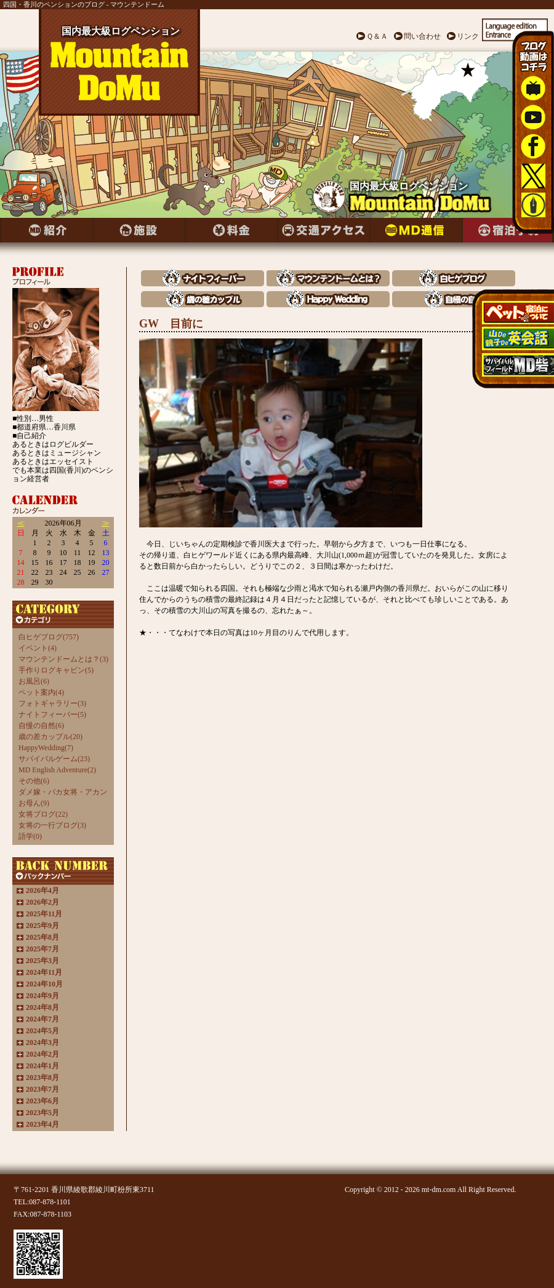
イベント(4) (37, 648)
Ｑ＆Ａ (377, 36)
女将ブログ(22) (43, 814)
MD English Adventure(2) (57, 770)
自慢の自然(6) (41, 725)
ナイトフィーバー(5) (52, 714)
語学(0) (30, 836)
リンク (468, 36)
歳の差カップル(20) (50, 736)
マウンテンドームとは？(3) (63, 659)
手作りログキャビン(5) (56, 670)
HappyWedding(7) (45, 747)
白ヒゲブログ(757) (48, 637)
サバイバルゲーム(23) (54, 758)
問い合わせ (422, 36)
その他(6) (33, 781)
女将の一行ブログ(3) (52, 825)
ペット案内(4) (41, 692)
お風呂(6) (33, 681)
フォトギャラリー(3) (52, 703)
